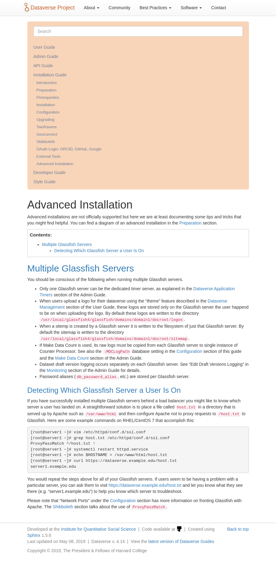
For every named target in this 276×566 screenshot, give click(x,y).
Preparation (47, 90)
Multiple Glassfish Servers (67, 244)
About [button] (91, 7)
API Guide (43, 65)
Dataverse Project (53, 8)
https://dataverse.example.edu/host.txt (145, 485)
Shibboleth (46, 142)
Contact (218, 7)
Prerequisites (48, 98)
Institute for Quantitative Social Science (98, 529)
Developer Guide (50, 172)
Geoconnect (47, 134)
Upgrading (45, 120)
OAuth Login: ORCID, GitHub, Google (69, 149)
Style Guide (45, 181)
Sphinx (34, 535)
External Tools (49, 156)
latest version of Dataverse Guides (181, 541)
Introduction (47, 83)
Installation (46, 105)
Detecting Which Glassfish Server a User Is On (99, 250)
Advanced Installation (55, 164)
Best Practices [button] (155, 7)
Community (119, 7)
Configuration (48, 112)
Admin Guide (46, 56)
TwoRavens (47, 127)
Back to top (238, 529)
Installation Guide (50, 74)
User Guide (44, 47)
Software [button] (191, 7)
